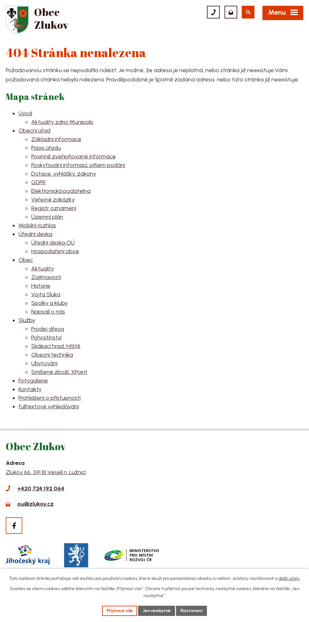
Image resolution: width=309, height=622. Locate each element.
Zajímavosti (46, 277)
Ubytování (44, 363)
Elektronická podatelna (61, 190)
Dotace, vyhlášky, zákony (63, 173)
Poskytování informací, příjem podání (78, 165)
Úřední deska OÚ (53, 242)
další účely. (289, 578)
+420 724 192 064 (40, 488)
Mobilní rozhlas (37, 225)
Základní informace (56, 139)
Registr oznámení (53, 208)
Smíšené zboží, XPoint (59, 371)
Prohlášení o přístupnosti (49, 397)
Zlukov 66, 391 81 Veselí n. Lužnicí (46, 472)
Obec (25, 259)
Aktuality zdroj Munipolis (62, 121)
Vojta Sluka (45, 294)
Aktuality (42, 268)
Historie (40, 285)
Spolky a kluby (49, 303)
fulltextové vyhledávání (48, 406)
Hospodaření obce (55, 251)
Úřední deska (35, 234)
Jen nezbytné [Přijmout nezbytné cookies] (157, 610)
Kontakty (29, 389)
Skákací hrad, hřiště (55, 346)
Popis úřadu (46, 147)
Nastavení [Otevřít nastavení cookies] (191, 610)
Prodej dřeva (47, 328)
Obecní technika (52, 354)
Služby (26, 320)
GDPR (38, 182)
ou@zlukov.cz (35, 503)
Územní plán (47, 216)
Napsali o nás (48, 311)
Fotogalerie (33, 380)
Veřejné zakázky (53, 199)
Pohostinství (46, 337)
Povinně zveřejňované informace (73, 156)
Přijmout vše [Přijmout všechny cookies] (120, 610)
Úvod (25, 113)
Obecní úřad (34, 130)
